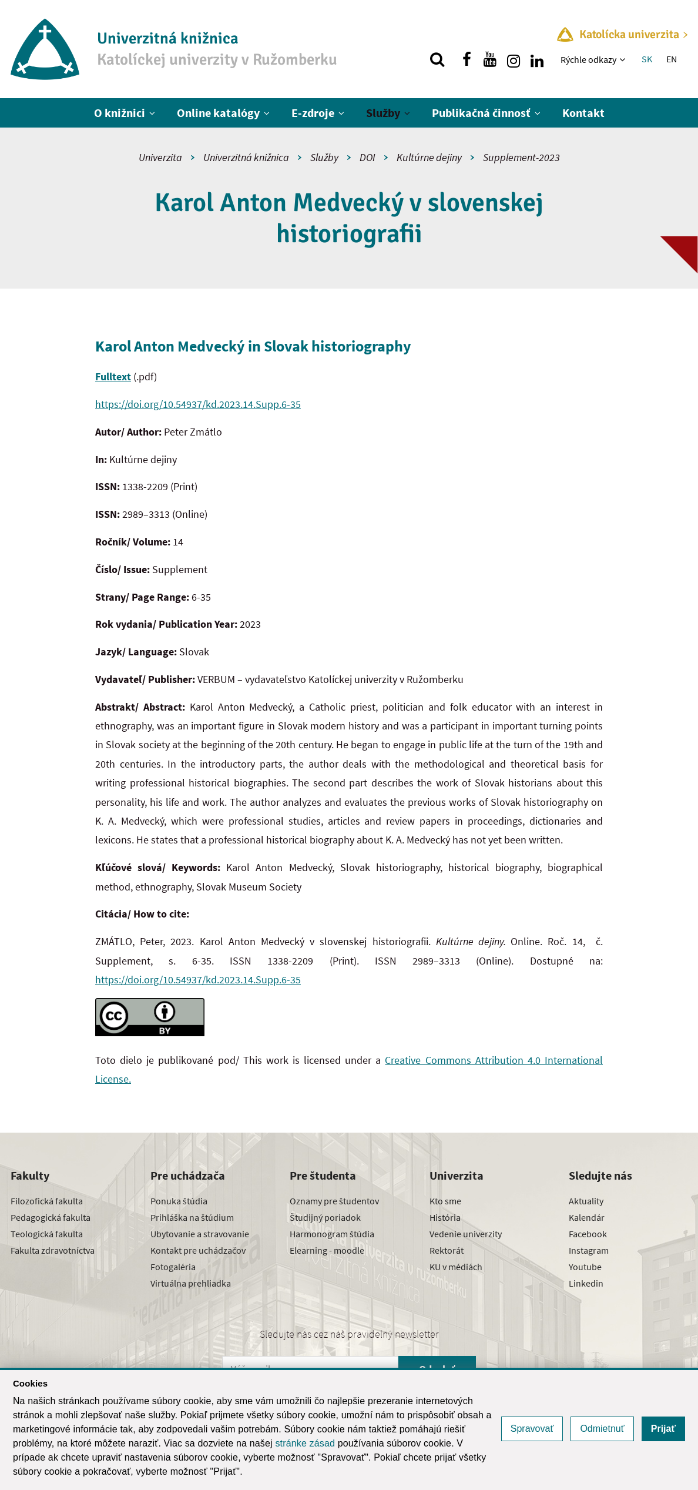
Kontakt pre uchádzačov (198, 1250)
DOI (367, 157)
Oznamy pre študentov (334, 1201)
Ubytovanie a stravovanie (199, 1234)
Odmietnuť (602, 1429)
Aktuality (586, 1201)
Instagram (589, 1250)
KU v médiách (455, 1267)
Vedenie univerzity (465, 1234)
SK (647, 59)
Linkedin (586, 1283)
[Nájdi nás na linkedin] (537, 59)
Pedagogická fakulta (50, 1217)
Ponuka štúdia (178, 1201)
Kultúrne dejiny (429, 157)
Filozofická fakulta (47, 1201)
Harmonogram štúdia (332, 1234)
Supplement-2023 (521, 157)
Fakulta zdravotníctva (53, 1250)
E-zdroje (312, 112)
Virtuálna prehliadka (190, 1283)
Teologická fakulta (47, 1234)
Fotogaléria (173, 1267)
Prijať (663, 1429)
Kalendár (587, 1217)
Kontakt (583, 112)
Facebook (588, 1234)
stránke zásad (305, 1443)
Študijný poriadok (325, 1217)
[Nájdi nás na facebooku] (466, 59)
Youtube (585, 1267)
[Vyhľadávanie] (437, 59)
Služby (383, 112)
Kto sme (445, 1201)
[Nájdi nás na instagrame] (513, 59)
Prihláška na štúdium (192, 1217)
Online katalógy (218, 112)
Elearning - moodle (327, 1250)
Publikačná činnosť (481, 112)
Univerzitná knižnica (246, 157)
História (445, 1217)
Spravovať (532, 1429)
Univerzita (160, 157)
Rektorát (446, 1250)
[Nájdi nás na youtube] (490, 59)
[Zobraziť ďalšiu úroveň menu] (623, 59)
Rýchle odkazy (588, 59)
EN (671, 59)
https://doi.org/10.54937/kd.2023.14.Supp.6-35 (198, 404)
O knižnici (119, 112)
